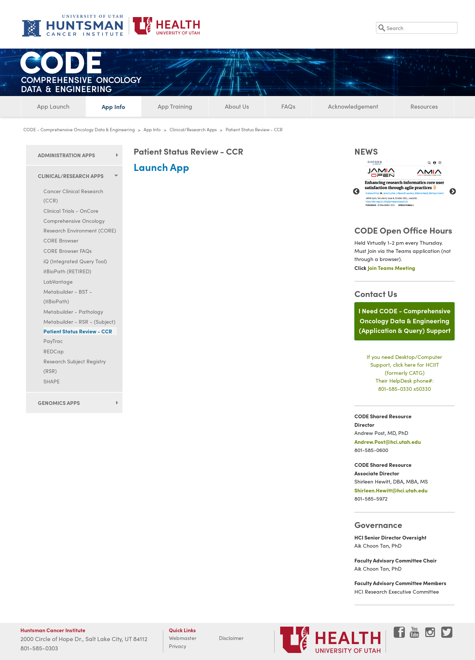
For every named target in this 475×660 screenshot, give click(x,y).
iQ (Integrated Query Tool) (75, 261)
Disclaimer (231, 637)
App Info (113, 106)
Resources (424, 106)
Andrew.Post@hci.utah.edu (387, 441)
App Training (175, 106)
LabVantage (58, 281)
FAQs (288, 106)
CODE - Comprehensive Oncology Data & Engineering (79, 129)
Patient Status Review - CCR (77, 331)
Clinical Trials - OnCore (70, 210)
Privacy (177, 646)
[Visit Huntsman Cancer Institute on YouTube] (415, 634)
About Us (237, 106)
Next (452, 191)
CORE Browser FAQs (67, 250)
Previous (356, 191)
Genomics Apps (59, 402)
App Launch (53, 106)
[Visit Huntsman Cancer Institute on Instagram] (430, 634)
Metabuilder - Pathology (73, 311)
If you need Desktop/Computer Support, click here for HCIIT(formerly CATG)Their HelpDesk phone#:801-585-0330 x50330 (404, 372)
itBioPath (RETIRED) (67, 271)
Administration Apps (66, 155)
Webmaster (182, 637)
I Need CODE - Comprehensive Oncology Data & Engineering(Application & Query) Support (404, 320)
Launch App (161, 167)
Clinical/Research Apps (193, 129)
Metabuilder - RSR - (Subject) (79, 321)
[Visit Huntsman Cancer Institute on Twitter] (446, 634)
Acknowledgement (353, 106)
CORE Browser (60, 240)
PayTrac (53, 340)
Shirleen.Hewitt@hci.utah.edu (391, 490)
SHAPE (51, 381)
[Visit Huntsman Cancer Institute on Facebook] (399, 634)
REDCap (53, 351)
